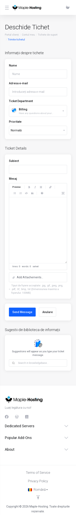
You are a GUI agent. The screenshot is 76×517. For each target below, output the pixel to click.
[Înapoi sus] (38, 497)
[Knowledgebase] (27, 416)
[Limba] (38, 489)
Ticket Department (21, 101)
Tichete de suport (48, 34)
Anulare (47, 312)
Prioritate (15, 121)
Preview (16, 187)
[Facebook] (7, 416)
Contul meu (28, 34)
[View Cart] (67, 7)
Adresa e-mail (18, 83)
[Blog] (17, 416)
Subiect (14, 160)
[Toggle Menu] (6, 7)
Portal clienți (12, 34)
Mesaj (13, 178)
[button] (38, 277)
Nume (13, 65)
